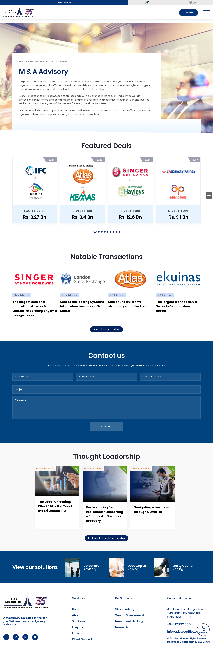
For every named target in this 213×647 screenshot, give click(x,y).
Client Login (64, 2)
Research (121, 627)
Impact (77, 633)
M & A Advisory (59, 61)
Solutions (78, 621)
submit (106, 426)
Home (22, 61)
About (76, 615)
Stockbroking (124, 609)
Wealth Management (129, 615)
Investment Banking (38, 61)
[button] (95, 232)
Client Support (82, 639)
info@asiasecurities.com (184, 631)
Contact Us (189, 12)
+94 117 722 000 (179, 624)
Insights (77, 627)
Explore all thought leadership (106, 538)
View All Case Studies (106, 329)
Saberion (204, 641)
